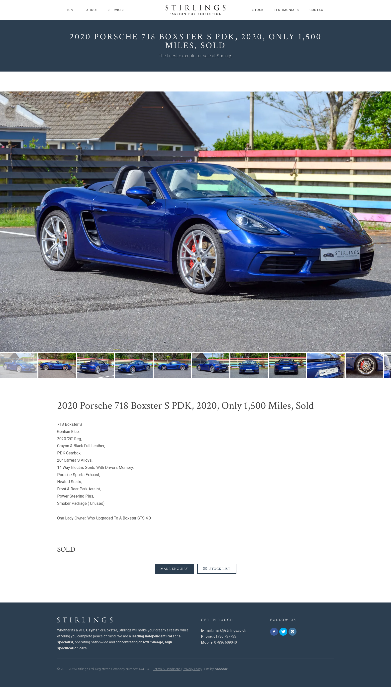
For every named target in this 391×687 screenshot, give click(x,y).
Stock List (216, 569)
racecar (220, 669)
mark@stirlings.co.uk (229, 630)
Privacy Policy (192, 669)
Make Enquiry (174, 569)
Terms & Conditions (167, 669)
